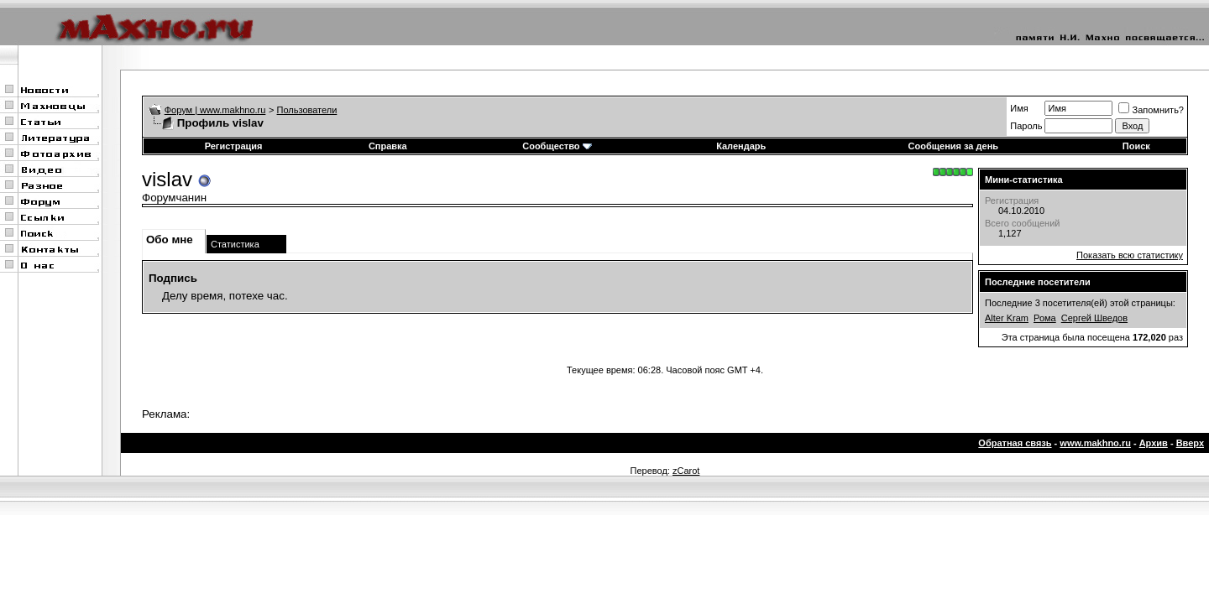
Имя (1019, 108)
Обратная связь (1014, 443)
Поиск (1136, 146)
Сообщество (556, 146)
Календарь (741, 146)
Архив (1153, 443)
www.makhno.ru (1095, 443)
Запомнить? (1151, 110)
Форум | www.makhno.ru (215, 110)
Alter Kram (1006, 318)
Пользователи (307, 110)
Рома (1045, 318)
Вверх (1190, 443)
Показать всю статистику (1129, 255)
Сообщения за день (953, 146)
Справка (388, 146)
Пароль (1026, 126)
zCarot (686, 471)
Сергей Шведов (1094, 318)
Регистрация (234, 146)
